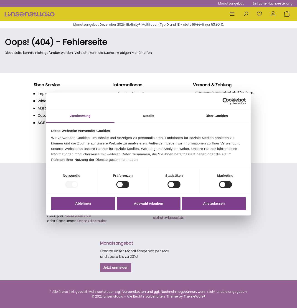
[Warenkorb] (286, 14)
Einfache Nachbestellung (272, 3)
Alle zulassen (214, 203)
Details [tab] (148, 116)
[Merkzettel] (259, 14)
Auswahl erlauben (148, 203)
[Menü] (232, 14)
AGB (41, 122)
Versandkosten (134, 291)
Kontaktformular (92, 221)
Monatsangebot (231, 3)
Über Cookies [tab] (217, 116)
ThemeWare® (195, 296)
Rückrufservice (77, 215)
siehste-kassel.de (168, 217)
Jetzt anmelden (115, 267)
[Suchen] (245, 14)
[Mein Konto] (273, 14)
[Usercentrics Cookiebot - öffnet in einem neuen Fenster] (226, 101)
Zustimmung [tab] (80, 116)
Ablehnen (83, 203)
